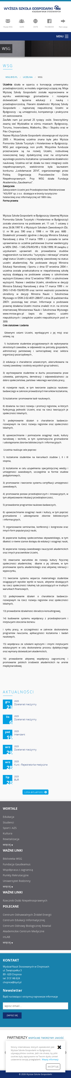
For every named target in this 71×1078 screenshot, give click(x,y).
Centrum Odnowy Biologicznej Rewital (27, 926)
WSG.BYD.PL (11, 77)
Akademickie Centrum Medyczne (23, 931)
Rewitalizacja (11, 839)
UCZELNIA (28, 77)
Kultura (7, 833)
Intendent (19, 734)
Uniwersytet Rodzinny (16, 881)
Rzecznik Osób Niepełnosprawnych (25, 900)
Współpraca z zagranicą (18, 870)
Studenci (8, 822)
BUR (16, 779)
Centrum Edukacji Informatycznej (24, 920)
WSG (40, 77)
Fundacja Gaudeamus (16, 864)
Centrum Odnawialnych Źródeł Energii (27, 914)
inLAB (6, 937)
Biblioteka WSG (12, 858)
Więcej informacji (50, 1059)
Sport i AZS (10, 828)
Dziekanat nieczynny (25, 704)
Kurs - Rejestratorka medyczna (31, 764)
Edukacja (8, 817)
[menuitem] (11, 77)
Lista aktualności (35, 792)
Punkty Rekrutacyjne (16, 875)
